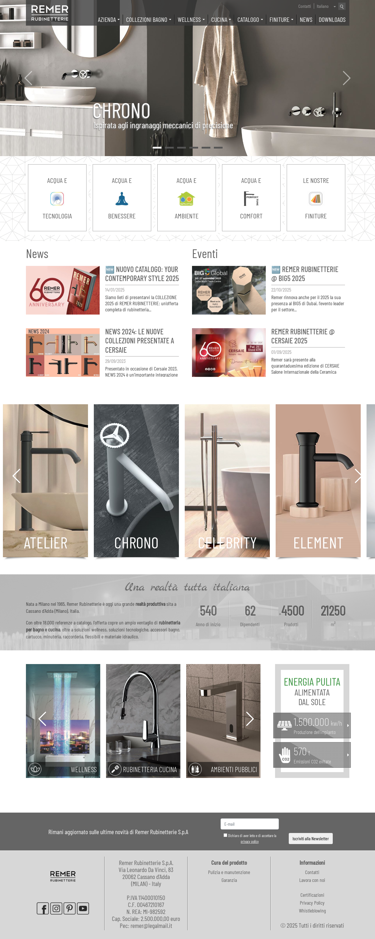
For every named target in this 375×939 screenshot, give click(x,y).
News (306, 19)
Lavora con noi (312, 880)
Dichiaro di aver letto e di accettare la (249, 838)
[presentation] (311, 824)
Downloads (332, 19)
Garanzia (229, 880)
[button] (28, 78)
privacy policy (250, 841)
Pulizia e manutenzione (229, 872)
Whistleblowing (312, 910)
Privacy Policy (312, 902)
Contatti (304, 6)
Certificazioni (312, 895)
